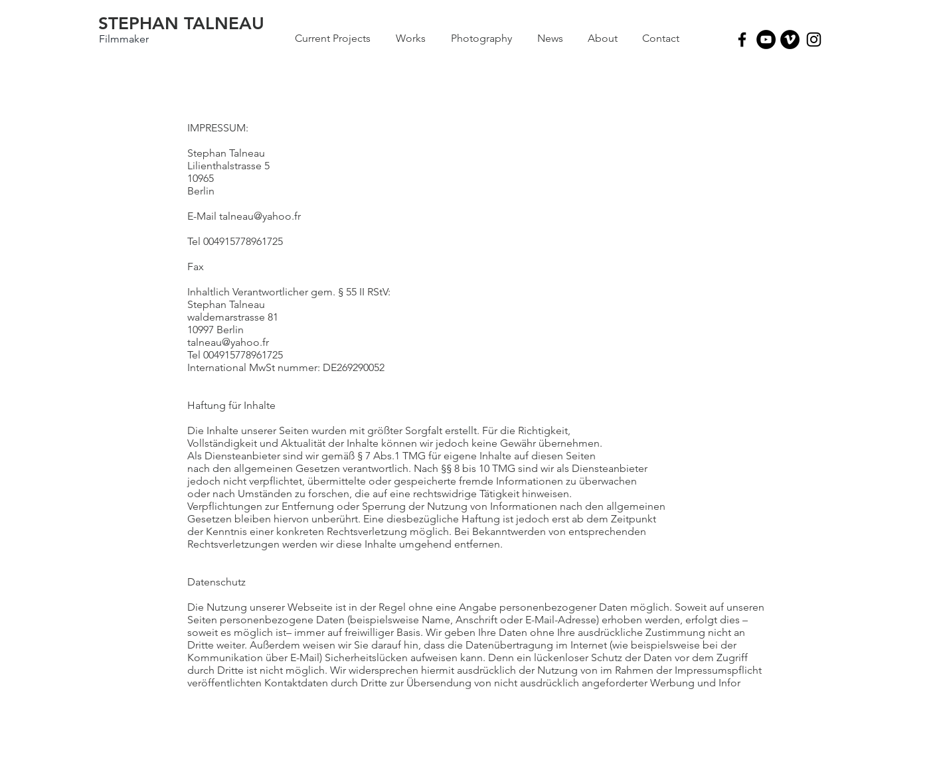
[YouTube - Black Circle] (766, 39)
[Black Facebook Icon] (742, 39)
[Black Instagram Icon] (813, 39)
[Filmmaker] (123, 39)
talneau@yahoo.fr (260, 216)
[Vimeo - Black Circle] (790, 39)
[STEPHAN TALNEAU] (181, 24)
